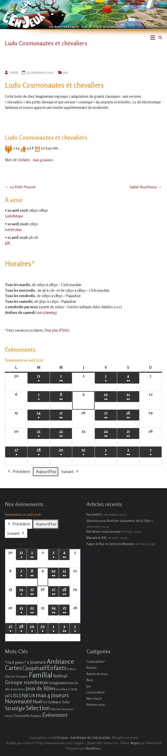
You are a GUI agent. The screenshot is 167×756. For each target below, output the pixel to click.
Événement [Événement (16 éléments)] (55, 715)
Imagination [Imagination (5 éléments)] (59, 682)
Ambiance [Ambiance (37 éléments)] (60, 661)
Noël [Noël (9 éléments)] (37, 701)
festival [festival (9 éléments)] (60, 675)
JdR (7, 243)
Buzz (90, 680)
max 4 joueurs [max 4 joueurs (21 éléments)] (52, 695)
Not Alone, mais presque (103, 531)
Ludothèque (14, 216)
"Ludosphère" (95, 661)
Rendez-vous (95, 705)
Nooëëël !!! (93, 514)
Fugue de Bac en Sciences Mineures (110, 544)
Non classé (94, 698)
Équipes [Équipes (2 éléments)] (36, 716)
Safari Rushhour (146, 186)
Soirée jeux (13, 229)
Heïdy (14, 72)
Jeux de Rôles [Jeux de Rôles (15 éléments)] (41, 688)
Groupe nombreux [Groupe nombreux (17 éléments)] (26, 682)
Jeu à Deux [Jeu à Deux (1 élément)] (62, 689)
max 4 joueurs (43, 160)
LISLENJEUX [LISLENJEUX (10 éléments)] (22, 695)
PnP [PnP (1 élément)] (45, 702)
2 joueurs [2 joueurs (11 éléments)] (36, 662)
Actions (91, 668)
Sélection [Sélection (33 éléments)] (38, 708)
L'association (95, 692)
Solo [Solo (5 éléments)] (66, 701)
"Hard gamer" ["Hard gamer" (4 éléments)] (15, 662)
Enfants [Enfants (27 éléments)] (57, 668)
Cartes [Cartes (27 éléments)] (13, 668)
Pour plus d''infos (57, 330)
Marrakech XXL (96, 538)
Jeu (65, 72)
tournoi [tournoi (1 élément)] (9, 716)
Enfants (24, 160)
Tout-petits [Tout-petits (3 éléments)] (22, 715)
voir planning (46, 312)
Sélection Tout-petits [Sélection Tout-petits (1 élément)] (62, 709)
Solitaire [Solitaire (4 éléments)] (54, 702)
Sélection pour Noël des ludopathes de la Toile (118, 521)
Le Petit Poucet (20, 186)
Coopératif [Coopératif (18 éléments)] (34, 668)
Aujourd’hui (46, 471)
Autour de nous (97, 674)
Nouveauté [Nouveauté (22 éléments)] (18, 701)
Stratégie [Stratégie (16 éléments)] (15, 708)
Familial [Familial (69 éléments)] (40, 674)
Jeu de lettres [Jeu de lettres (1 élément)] (18, 689)
